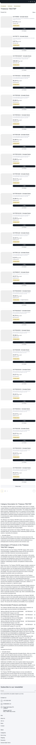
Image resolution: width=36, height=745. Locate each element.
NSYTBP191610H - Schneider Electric (22, 193)
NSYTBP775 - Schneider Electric (20, 36)
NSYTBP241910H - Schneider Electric (22, 154)
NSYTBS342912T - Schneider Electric (22, 310)
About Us (3, 718)
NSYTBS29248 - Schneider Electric (21, 350)
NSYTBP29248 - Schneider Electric (21, 95)
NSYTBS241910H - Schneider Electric (22, 468)
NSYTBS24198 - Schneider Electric (21, 428)
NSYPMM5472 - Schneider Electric (21, 272)
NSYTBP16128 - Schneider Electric (21, 233)
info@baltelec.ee (7, 703)
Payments (3, 740)
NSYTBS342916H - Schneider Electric (22, 291)
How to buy (3, 735)
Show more (18, 486)
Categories (3, 732)
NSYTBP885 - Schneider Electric (20, 16)
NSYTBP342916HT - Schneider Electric (22, 56)
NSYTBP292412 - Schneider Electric (21, 115)
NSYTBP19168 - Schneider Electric (21, 174)
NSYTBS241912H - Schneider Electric (22, 448)
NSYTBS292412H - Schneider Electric (22, 389)
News (2, 723)
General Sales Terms (5, 742)
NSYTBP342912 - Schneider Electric (21, 75)
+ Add (24, 28)
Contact (2, 725)
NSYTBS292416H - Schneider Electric (22, 369)
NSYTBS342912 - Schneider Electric (21, 330)
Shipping (3, 737)
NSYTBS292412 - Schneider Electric (21, 409)
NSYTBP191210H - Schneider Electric (22, 213)
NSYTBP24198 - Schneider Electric (21, 134)
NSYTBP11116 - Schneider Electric (21, 252)
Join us (2, 720)
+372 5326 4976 (7, 700)
